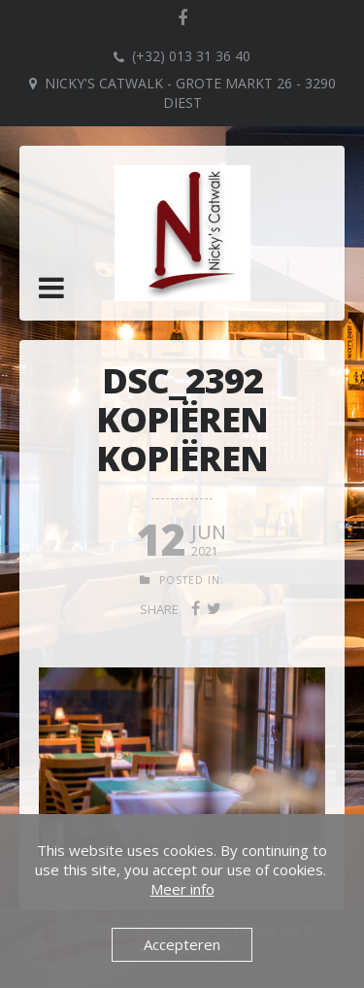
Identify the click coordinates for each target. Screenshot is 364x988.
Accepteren (182, 944)
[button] (51, 287)
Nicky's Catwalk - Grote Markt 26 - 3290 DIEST (190, 93)
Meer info (182, 889)
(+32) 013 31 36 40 (191, 56)
